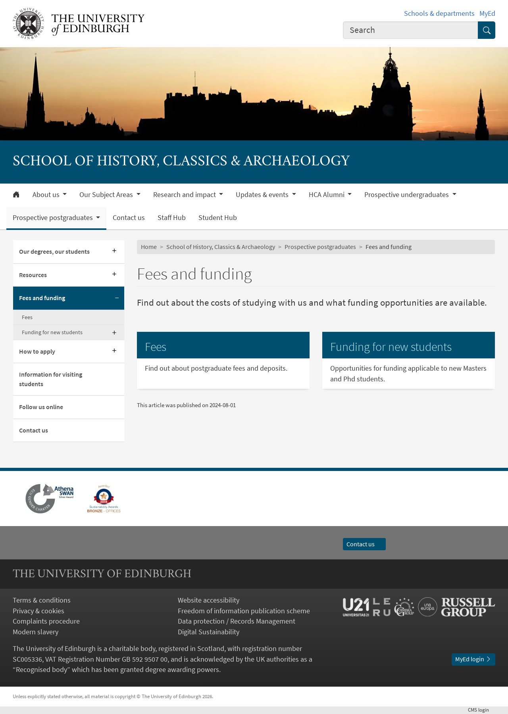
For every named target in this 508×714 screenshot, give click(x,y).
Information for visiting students (50, 379)
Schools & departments (439, 13)
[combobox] (410, 30)
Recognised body (41, 669)
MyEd (487, 13)
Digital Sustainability (208, 632)
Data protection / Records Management (236, 621)
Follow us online (41, 407)
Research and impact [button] (185, 194)
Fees (27, 317)
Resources (33, 275)
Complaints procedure (46, 621)
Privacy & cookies (38, 611)
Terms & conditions (42, 600)
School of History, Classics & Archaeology (220, 247)
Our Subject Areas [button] (107, 194)
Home (149, 247)
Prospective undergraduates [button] (407, 194)
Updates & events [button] (263, 194)
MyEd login (473, 659)
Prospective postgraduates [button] (53, 217)
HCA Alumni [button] (327, 194)
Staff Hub (172, 217)
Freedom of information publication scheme (244, 611)
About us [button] (47, 194)
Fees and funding (42, 298)
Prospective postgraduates (320, 247)
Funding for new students (52, 332)
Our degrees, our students (54, 251)
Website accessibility (208, 600)
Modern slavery (35, 632)
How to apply (37, 351)
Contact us (129, 217)
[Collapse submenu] (117, 298)
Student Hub (217, 217)
